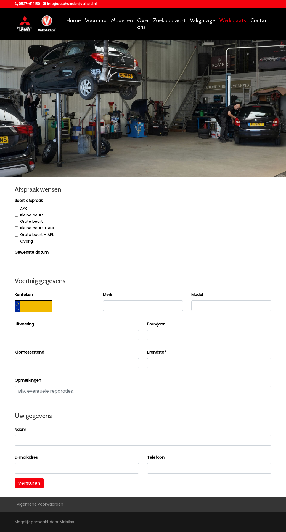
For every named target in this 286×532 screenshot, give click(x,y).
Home (73, 20)
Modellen (122, 20)
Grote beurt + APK (37, 234)
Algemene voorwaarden (40, 504)
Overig (26, 241)
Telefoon (156, 457)
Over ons (143, 23)
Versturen (29, 483)
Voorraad (96, 20)
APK (23, 208)
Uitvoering (24, 324)
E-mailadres (26, 457)
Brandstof (156, 352)
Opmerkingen (28, 380)
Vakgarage (202, 20)
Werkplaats (232, 20)
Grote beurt (31, 221)
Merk (107, 294)
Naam (20, 429)
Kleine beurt (31, 215)
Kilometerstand (29, 352)
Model (197, 294)
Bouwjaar (156, 324)
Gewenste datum (32, 252)
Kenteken (24, 294)
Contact (259, 20)
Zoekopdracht (169, 20)
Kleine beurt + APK (37, 228)
